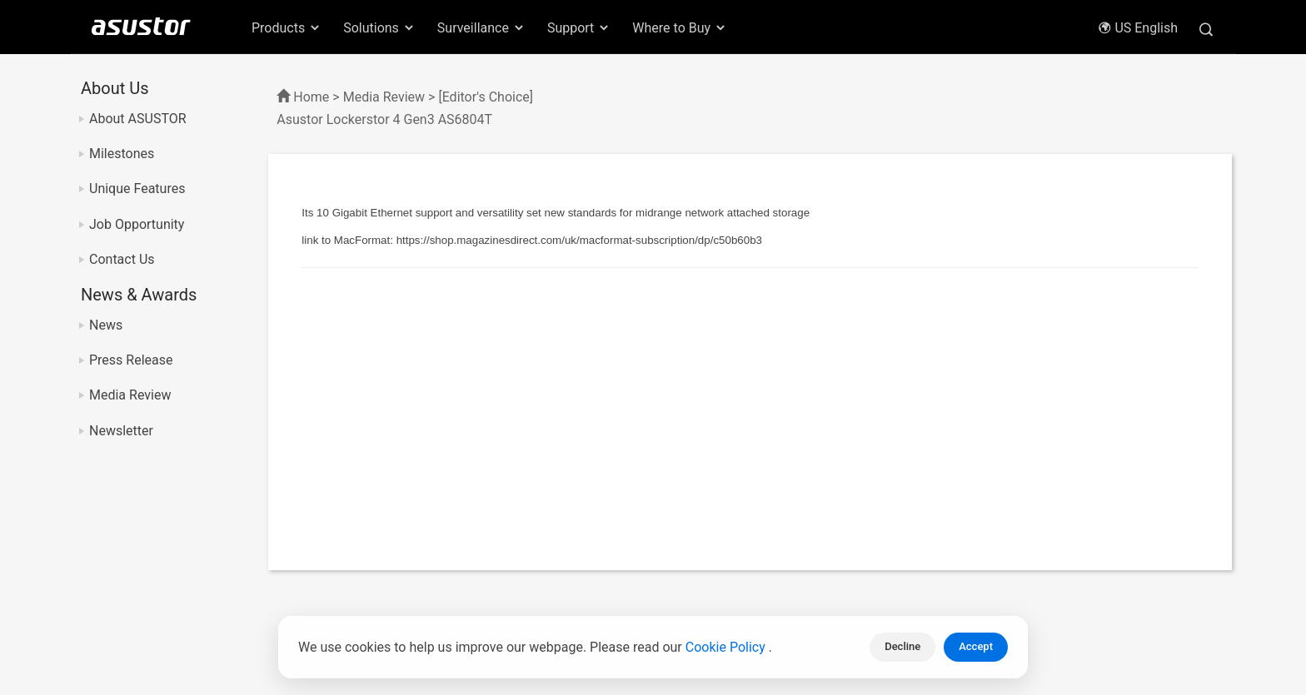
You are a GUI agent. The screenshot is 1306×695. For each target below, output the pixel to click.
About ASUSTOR (138, 119)
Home (311, 97)
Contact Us (122, 259)
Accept (976, 646)
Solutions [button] (379, 28)
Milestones (121, 153)
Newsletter (121, 431)
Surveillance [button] (481, 28)
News (105, 325)
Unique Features (137, 188)
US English (1138, 28)
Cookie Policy (727, 647)
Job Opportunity (136, 224)
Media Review (130, 395)
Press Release (131, 360)
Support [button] (579, 28)
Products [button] (287, 28)
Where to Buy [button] (679, 28)
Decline (902, 646)
